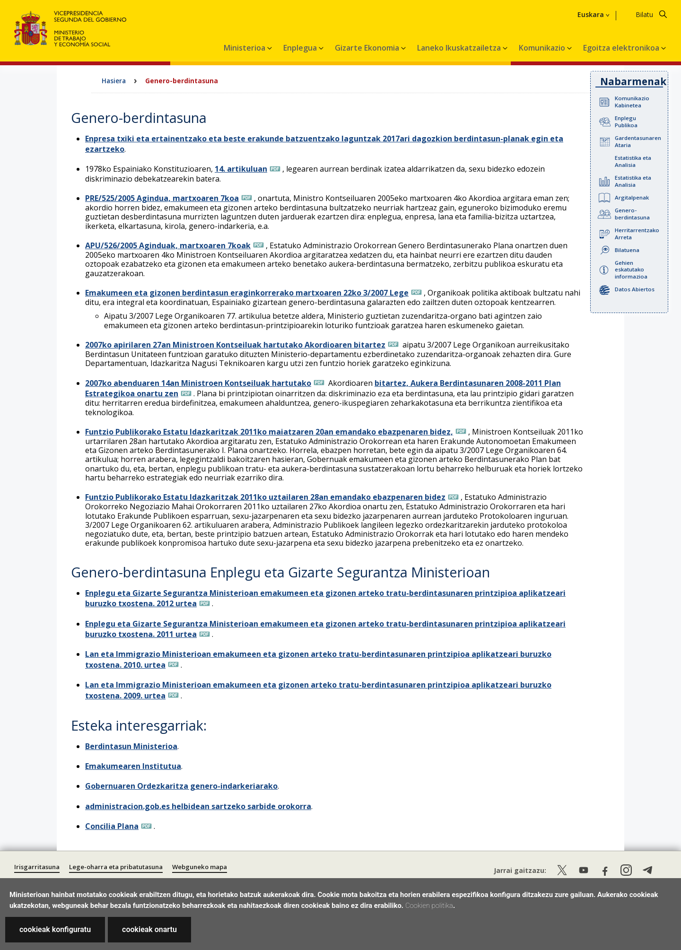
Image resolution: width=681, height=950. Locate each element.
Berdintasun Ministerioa (131, 746)
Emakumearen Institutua (133, 766)
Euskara (590, 14)
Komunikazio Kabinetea (632, 102)
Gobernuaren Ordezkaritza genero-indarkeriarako (181, 786)
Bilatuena (627, 249)
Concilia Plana (112, 826)
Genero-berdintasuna (632, 214)
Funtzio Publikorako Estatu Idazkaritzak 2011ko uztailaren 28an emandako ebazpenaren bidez (265, 497)
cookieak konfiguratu (55, 929)
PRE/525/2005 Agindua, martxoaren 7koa (162, 198)
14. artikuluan (241, 169)
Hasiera (114, 80)
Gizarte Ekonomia (368, 48)
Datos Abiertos (635, 289)
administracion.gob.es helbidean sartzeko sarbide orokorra (198, 806)
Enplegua (301, 48)
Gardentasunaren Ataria (638, 141)
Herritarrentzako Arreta (637, 234)
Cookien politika (429, 905)
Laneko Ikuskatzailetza (460, 48)
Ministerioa (245, 48)
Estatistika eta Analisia (633, 161)
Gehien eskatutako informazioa (631, 269)
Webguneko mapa (199, 867)
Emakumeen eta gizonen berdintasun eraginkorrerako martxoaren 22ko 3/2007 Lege (247, 293)
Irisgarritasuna (37, 867)
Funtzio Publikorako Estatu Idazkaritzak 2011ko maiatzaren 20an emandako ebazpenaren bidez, (269, 432)
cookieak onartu (149, 929)
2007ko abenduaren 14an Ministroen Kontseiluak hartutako (198, 383)
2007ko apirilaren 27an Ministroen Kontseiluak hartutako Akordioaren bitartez (235, 345)
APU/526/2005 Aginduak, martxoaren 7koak (168, 245)
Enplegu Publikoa (626, 121)
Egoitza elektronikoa (622, 48)
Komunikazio (543, 48)
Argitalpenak (632, 197)
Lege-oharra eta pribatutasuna (116, 867)
